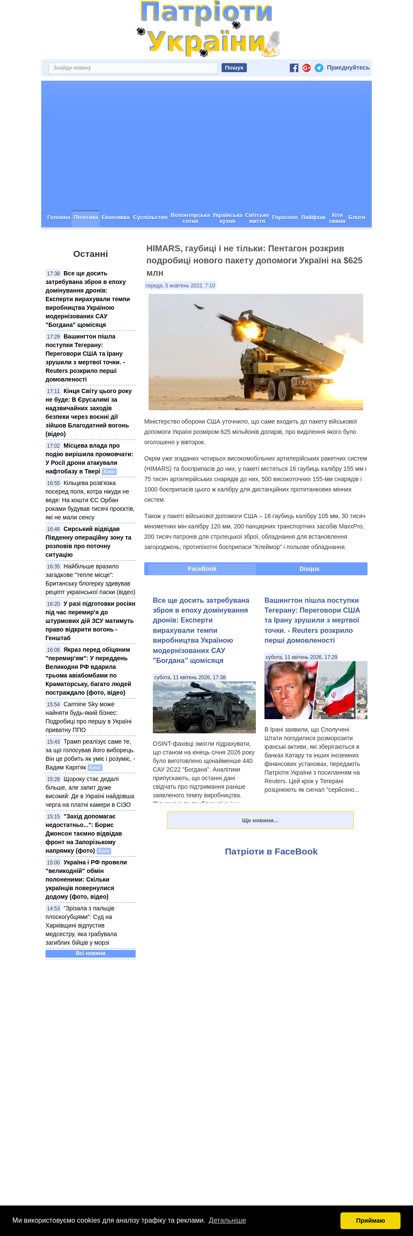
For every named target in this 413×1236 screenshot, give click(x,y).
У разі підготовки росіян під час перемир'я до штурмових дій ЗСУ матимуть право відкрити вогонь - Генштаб (90, 620)
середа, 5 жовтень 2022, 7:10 (180, 286)
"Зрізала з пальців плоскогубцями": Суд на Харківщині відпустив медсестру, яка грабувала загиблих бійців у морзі (81, 925)
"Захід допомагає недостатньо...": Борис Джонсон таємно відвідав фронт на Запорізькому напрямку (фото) (84, 833)
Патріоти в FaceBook (271, 851)
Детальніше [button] (227, 1220)
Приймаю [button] (370, 1220)
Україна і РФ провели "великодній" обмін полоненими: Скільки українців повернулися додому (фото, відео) (86, 879)
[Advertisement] (206, 145)
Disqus (310, 568)
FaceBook (202, 568)
